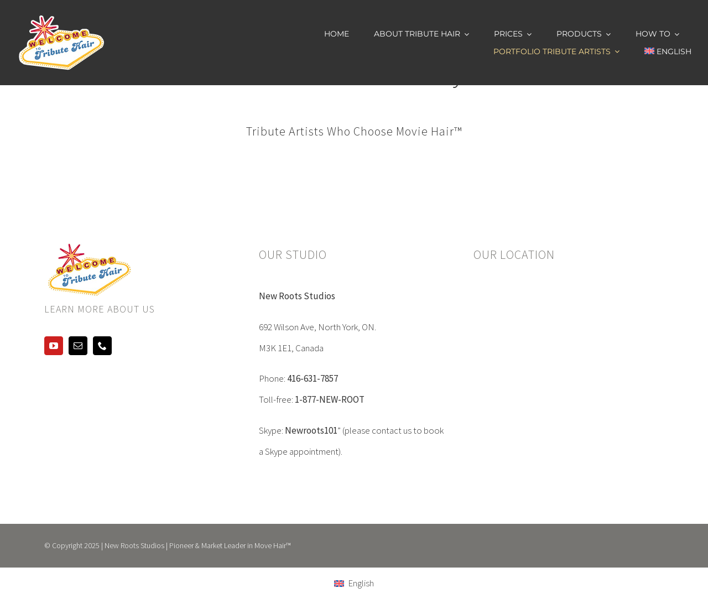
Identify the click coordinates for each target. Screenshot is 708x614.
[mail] (78, 345)
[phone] (102, 345)
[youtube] (53, 345)
